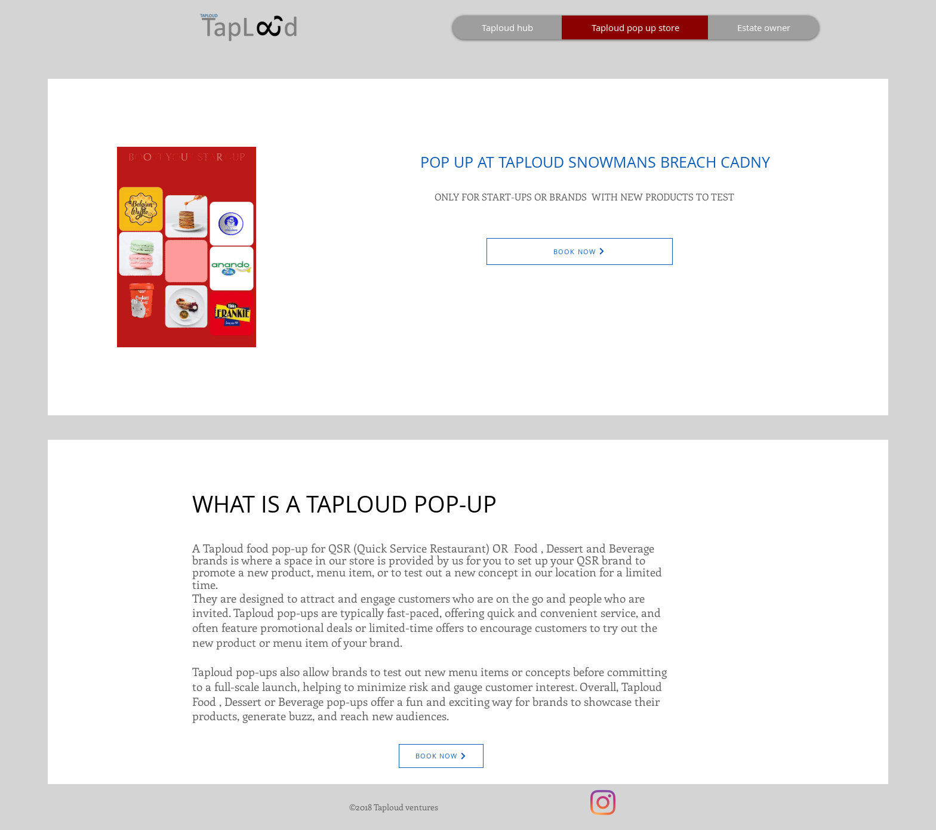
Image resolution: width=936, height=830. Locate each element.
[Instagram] (602, 802)
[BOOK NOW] (580, 251)
